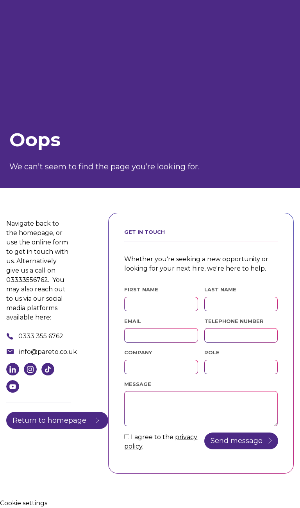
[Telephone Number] (241, 335)
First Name (141, 289)
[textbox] (161, 304)
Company (138, 352)
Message (137, 384)
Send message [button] (236, 440)
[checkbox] (126, 436)
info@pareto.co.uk (48, 351)
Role (212, 352)
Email (132, 321)
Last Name (220, 289)
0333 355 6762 (40, 336)
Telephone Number (241, 321)
